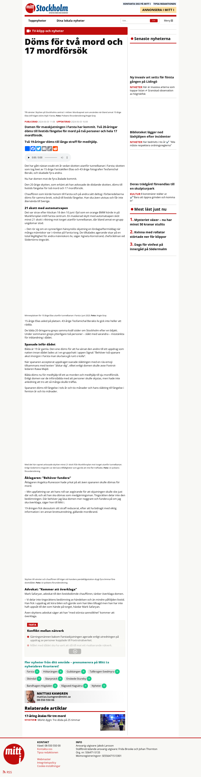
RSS (7, 772)
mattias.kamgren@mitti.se (54, 696)
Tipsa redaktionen (47, 752)
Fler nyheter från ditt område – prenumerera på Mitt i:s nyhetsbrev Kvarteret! (67, 664)
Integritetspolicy (46, 762)
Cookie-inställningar (48, 766)
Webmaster (44, 759)
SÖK (153, 21)
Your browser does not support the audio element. (48, 157)
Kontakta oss (44, 749)
